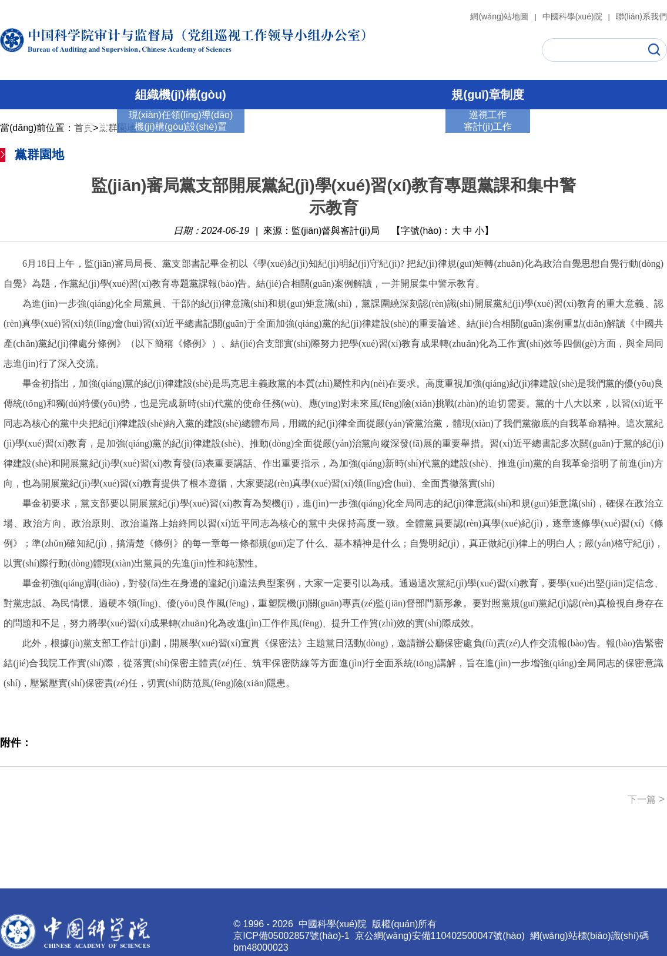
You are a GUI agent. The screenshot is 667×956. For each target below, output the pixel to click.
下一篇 (646, 799)
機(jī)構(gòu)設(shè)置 (180, 127)
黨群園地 (413, 125)
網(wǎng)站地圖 (504, 16)
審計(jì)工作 (345, 125)
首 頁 (95, 125)
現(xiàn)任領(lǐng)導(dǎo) (181, 115)
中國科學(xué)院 (578, 16)
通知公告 (561, 125)
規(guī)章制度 (487, 94)
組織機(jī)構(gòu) (180, 94)
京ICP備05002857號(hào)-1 (291, 936)
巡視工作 (276, 125)
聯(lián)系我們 (641, 16)
